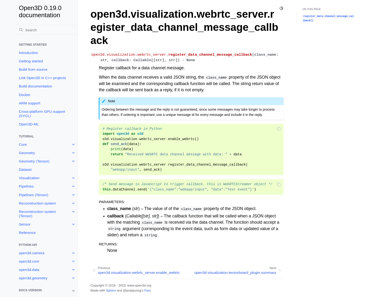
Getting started (31, 61)
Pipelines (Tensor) (33, 195)
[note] (46, 290)
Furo (147, 290)
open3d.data (29, 270)
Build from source (33, 69)
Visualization (29, 178)
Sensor (25, 224)
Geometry (27, 153)
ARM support (29, 103)
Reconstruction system (37, 203)
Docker (25, 95)
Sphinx (111, 290)
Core (23, 144)
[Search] (46, 30)
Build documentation (35, 86)
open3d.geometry (33, 278)
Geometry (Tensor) (34, 161)
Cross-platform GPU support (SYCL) (42, 113)
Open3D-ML (29, 124)
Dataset (25, 169)
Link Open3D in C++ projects (42, 78)
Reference (27, 233)
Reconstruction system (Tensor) (37, 214)
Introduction (28, 53)
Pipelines (26, 186)
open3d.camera (31, 253)
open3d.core (29, 261)
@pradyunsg (132, 290)
